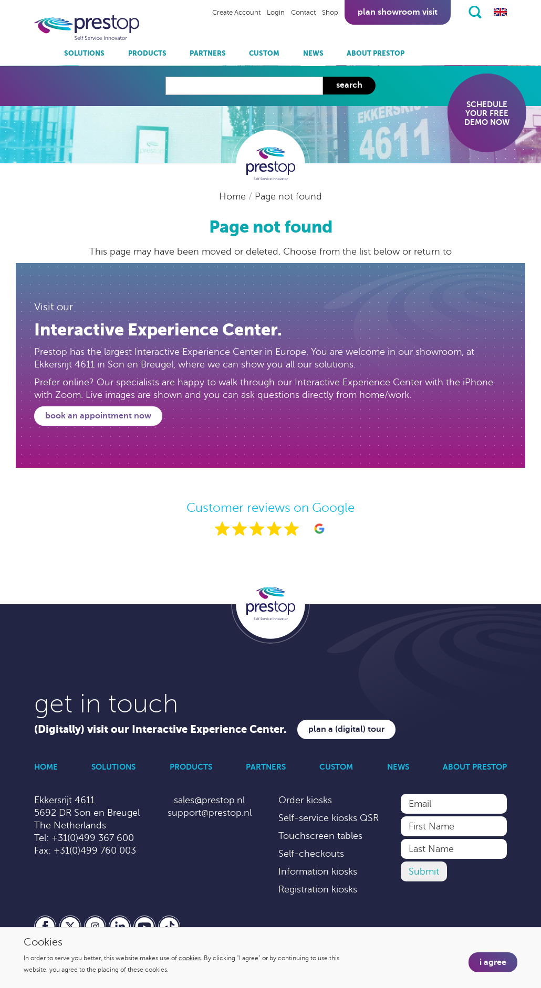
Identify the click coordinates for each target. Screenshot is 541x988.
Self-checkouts (311, 853)
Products (147, 53)
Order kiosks (305, 800)
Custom (264, 53)
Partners (208, 53)
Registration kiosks (317, 889)
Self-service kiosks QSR (328, 818)
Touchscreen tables (320, 836)
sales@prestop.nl (209, 800)
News (313, 53)
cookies (190, 958)
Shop (330, 12)
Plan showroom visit (398, 12)
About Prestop (375, 53)
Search (349, 85)
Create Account (236, 12)
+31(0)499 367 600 (92, 838)
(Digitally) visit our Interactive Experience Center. (160, 729)
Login (276, 12)
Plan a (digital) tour (346, 729)
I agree (493, 962)
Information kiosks (317, 871)
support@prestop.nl (210, 812)
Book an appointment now (98, 416)
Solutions (84, 53)
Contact (303, 12)
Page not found (288, 196)
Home (233, 196)
